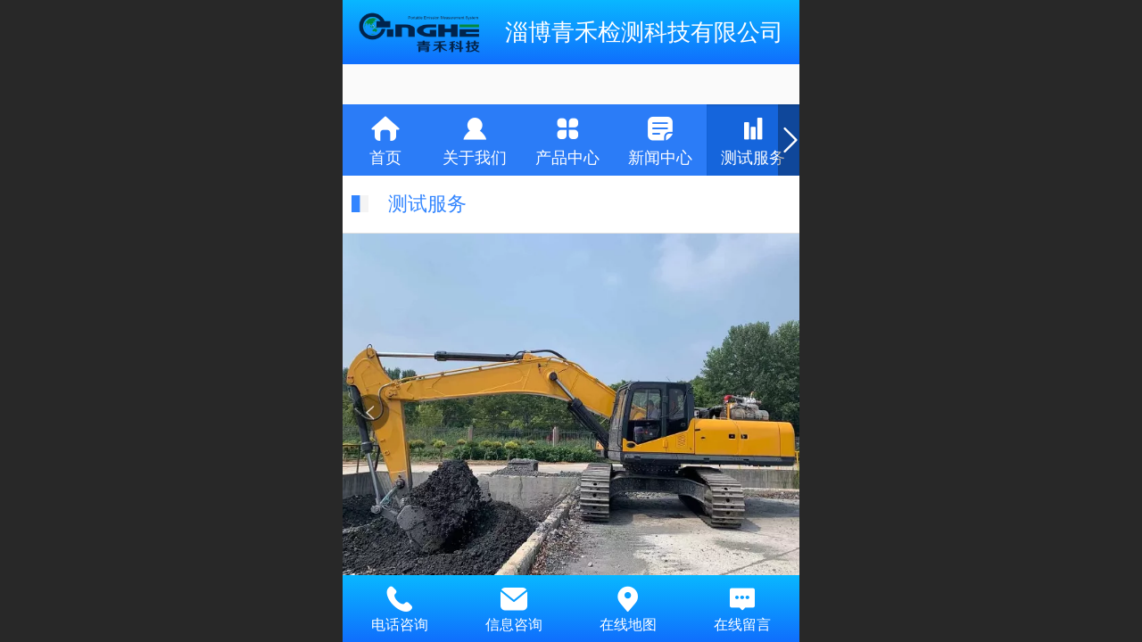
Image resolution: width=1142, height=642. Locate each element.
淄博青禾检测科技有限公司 (644, 32)
